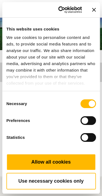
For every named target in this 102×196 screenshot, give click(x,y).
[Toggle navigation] (91, 1)
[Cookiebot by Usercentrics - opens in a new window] (61, 9)
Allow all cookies (51, 162)
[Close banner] (94, 10)
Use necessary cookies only (51, 181)
